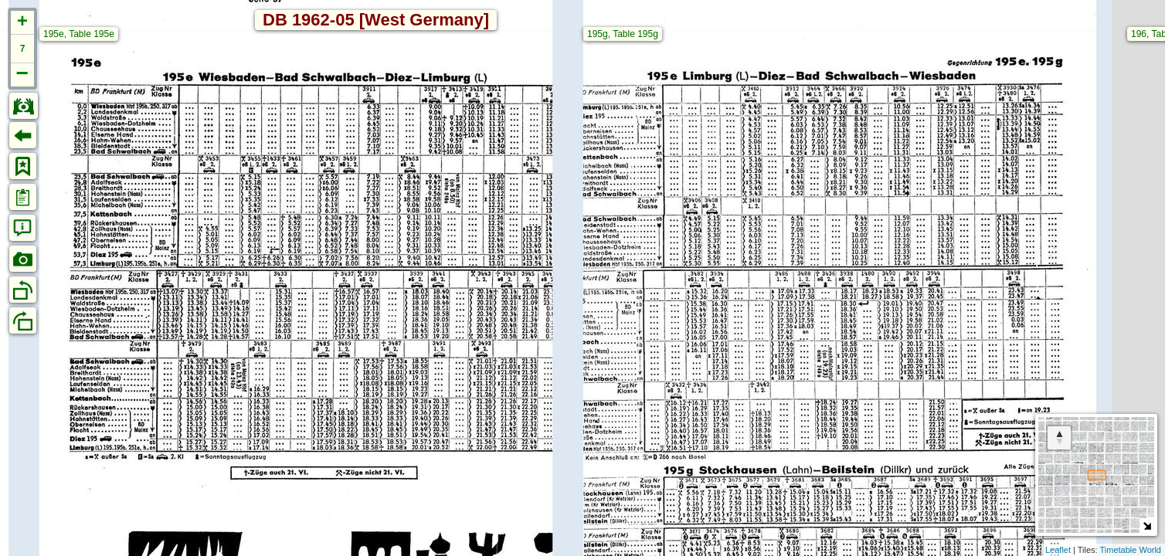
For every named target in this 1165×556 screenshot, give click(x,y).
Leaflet (1058, 549)
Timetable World (1130, 549)
